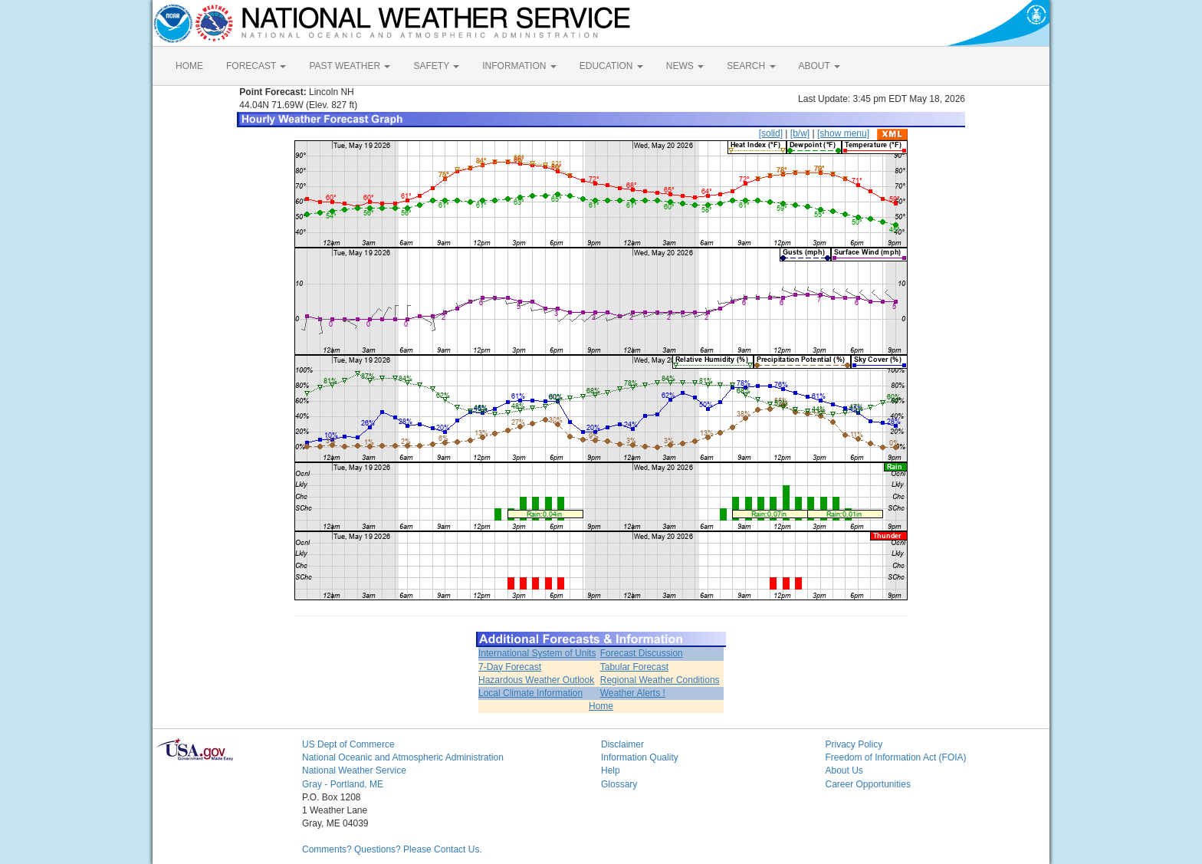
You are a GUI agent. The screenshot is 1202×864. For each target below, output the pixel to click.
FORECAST (256, 66)
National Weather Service (354, 770)
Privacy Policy (854, 744)
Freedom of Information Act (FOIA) (896, 757)
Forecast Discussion (641, 653)
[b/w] (800, 133)
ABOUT (819, 66)
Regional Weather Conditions (660, 680)
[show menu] (843, 133)
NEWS (685, 66)
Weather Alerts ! (632, 693)
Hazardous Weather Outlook (536, 680)
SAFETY (436, 66)
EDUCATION (611, 66)
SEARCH (751, 66)
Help (610, 770)
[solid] (771, 133)
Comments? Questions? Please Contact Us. (392, 849)
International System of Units (537, 653)
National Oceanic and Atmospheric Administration (403, 757)
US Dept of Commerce (348, 744)
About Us (844, 770)
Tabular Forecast (634, 667)
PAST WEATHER (349, 66)
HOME (189, 66)
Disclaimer (622, 744)
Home (601, 706)
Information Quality (639, 757)
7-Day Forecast (509, 667)
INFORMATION (519, 66)
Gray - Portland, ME (342, 784)
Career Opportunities (868, 784)
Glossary (619, 784)
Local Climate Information (530, 693)
